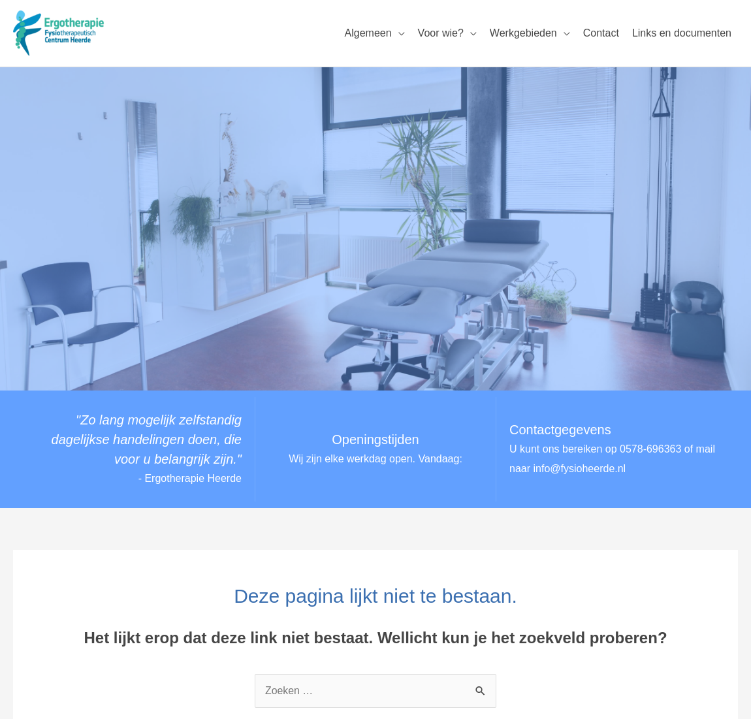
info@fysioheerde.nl (580, 468)
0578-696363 (650, 449)
